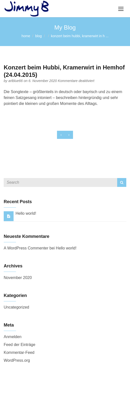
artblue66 (16, 81)
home (25, 36)
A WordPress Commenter (26, 248)
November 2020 (18, 278)
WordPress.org (17, 360)
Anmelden (12, 337)
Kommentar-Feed (19, 352)
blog (38, 36)
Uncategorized (16, 307)
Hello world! (26, 213)
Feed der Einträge (19, 345)
